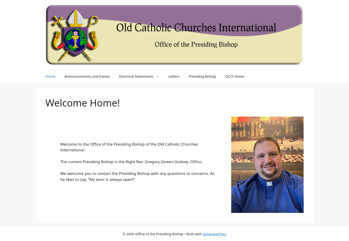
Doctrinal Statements (141, 76)
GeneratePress (214, 234)
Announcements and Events (87, 76)
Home (50, 76)
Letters (174, 76)
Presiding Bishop (202, 76)
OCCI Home (234, 76)
